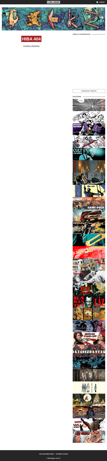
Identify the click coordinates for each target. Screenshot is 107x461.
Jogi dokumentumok (46, 454)
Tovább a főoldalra (31, 46)
